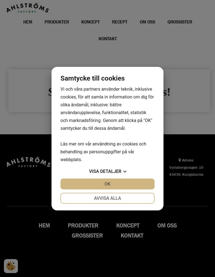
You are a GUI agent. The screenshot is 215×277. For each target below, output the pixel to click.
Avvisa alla (107, 198)
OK (107, 184)
